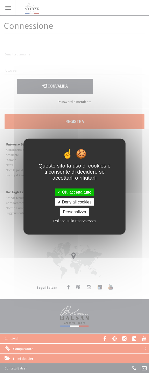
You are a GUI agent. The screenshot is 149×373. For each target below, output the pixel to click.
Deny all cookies (74, 202)
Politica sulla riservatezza (74, 220)
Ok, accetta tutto (74, 192)
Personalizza (74, 212)
